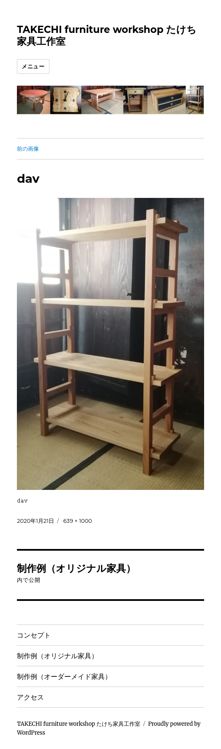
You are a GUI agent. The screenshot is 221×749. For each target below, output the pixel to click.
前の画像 (28, 148)
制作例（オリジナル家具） (57, 656)
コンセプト (34, 635)
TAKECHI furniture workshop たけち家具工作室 (78, 723)
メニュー (33, 66)
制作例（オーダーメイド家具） (64, 677)
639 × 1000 (77, 520)
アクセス (30, 697)
